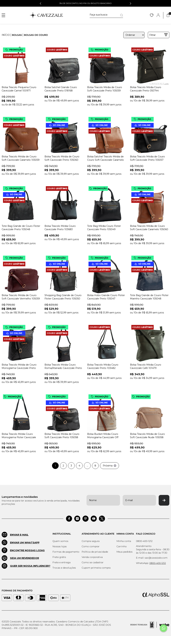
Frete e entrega (61, 562)
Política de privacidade (95, 551)
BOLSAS (17, 34)
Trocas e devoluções (64, 567)
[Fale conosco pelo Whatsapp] (163, 628)
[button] (40, 3)
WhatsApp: (151, 563)
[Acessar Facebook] (69, 519)
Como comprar (91, 546)
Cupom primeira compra (96, 567)
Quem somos (60, 541)
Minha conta (123, 541)
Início (6, 34)
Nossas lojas (59, 546)
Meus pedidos (124, 551)
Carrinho (121, 546)
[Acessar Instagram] (77, 519)
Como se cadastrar (93, 562)
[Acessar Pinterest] (85, 519)
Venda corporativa (92, 557)
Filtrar (158, 34)
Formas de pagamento (65, 551)
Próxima (109, 465)
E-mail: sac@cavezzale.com (152, 557)
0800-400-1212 (144, 541)
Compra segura (91, 541)
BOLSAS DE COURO (36, 34)
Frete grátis (59, 557)
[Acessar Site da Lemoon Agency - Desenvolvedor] (149, 625)
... (87, 465)
